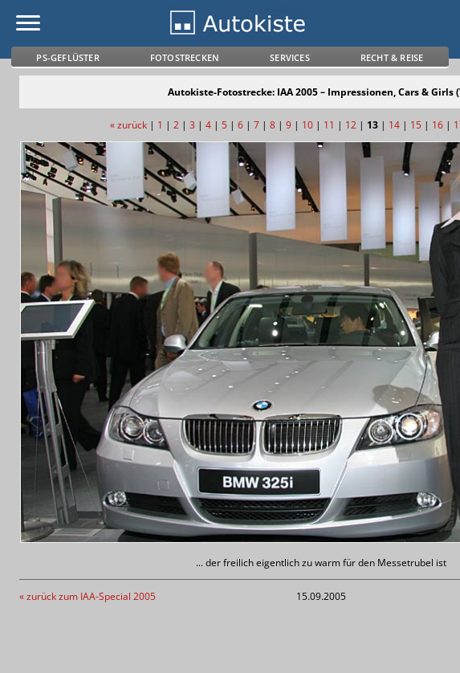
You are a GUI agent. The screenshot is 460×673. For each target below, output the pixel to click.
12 (350, 125)
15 (415, 125)
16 (437, 125)
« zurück (128, 125)
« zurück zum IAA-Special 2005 (87, 596)
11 (329, 125)
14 (394, 125)
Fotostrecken (184, 57)
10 (307, 125)
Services (290, 57)
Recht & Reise (392, 57)
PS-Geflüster (67, 57)
